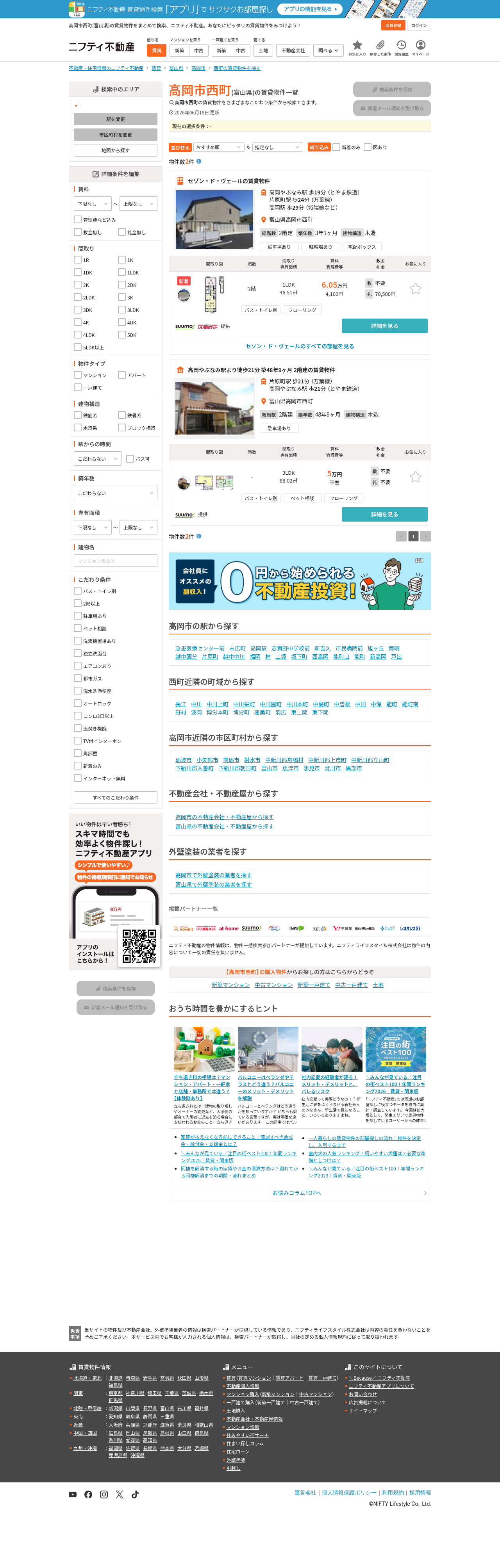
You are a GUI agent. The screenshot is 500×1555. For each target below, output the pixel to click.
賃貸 (231, 1377)
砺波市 (183, 760)
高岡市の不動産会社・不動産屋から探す (224, 817)
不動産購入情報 (243, 1385)
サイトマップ (363, 1410)
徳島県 (202, 1432)
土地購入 (236, 1410)
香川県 (116, 1439)
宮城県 (167, 1377)
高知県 (150, 1439)
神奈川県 (135, 1392)
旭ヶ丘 (376, 648)
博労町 (241, 712)
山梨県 (133, 1408)
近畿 (78, 1424)
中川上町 (218, 704)
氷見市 (312, 768)
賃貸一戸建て (322, 1377)
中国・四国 (85, 1432)
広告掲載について (367, 1402)
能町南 (410, 704)
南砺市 (231, 760)
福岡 (255, 656)
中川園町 (271, 704)
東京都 (116, 1392)
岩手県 (150, 1377)
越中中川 (234, 656)
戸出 (396, 656)
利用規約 (393, 1492)
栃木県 (206, 1392)
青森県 (133, 1377)
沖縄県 (137, 1455)
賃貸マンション (254, 1377)
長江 (180, 704)
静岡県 (150, 1416)
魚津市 (290, 768)
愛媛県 (133, 1439)
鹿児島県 (118, 1455)
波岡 (196, 712)
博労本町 (218, 712)
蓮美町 (262, 712)
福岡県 (116, 1448)
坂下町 (299, 656)
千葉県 (172, 1392)
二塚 (280, 656)
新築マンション (231, 985)
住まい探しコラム (245, 1443)
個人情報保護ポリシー (349, 1492)
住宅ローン (238, 1451)
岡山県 (133, 1432)
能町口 (341, 656)
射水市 (252, 760)
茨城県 (189, 1392)
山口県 (184, 1432)
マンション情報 (243, 1426)
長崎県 (150, 1448)
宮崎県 (202, 1448)
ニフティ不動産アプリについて (381, 1385)
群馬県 (116, 1399)
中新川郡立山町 (370, 760)
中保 (376, 704)
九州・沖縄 (85, 1448)
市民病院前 (349, 648)
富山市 (269, 768)
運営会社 (305, 1492)
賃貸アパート (290, 1377)
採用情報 (420, 1492)
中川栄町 (244, 704)
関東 (78, 1392)
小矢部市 (207, 760)
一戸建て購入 (241, 1402)
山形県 (202, 1377)
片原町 (210, 656)
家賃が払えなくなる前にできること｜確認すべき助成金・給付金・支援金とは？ (237, 1140)
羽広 (280, 712)
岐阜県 (133, 1416)
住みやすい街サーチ (248, 1435)
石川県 (184, 1408)
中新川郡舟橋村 (284, 760)
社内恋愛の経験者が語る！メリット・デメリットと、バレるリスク (330, 1084)
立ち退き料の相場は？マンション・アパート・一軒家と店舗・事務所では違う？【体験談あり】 (202, 1087)
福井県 (202, 1408)
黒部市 (354, 768)
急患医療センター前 (200, 648)
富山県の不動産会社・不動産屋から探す (224, 826)
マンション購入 (243, 1394)
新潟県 (116, 1408)
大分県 (184, 1448)
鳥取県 (150, 1432)
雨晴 (394, 648)
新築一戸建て (314, 985)
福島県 (116, 1384)
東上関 (299, 712)
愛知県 (116, 1416)
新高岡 (378, 656)
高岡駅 (258, 648)
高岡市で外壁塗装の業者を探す (213, 875)
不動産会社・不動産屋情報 (255, 1418)
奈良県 (184, 1424)
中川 (196, 704)
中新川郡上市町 (327, 760)
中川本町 (297, 704)
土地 (378, 985)
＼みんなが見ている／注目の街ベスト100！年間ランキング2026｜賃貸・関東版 (395, 1084)
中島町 (321, 704)
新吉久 (322, 648)
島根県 (167, 1432)
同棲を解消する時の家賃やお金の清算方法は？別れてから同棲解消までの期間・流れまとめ (239, 1172)
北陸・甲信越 (87, 1408)
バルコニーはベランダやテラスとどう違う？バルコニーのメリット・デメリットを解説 (266, 1087)
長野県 (150, 1408)
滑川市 (333, 768)
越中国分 (186, 656)
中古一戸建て (351, 985)
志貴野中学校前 (290, 648)
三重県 (167, 1416)
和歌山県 (204, 1424)
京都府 (150, 1424)
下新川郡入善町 (194, 768)
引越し (234, 1467)
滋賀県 (167, 1424)
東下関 (320, 712)
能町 (359, 656)
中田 (360, 704)
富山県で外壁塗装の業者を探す (213, 884)
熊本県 (167, 1448)
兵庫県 (133, 1424)
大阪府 (116, 1424)
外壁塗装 (236, 1459)
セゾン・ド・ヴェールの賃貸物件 (229, 181)
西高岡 (320, 656)
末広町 (237, 648)
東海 (78, 1416)
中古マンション (274, 985)
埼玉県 (155, 1392)
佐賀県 (133, 1448)
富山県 (167, 1408)
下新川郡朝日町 (237, 768)
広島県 (116, 1432)
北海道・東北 (87, 1377)
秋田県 (184, 1377)
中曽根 (342, 704)
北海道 (116, 1377)
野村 (180, 712)
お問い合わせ (363, 1394)
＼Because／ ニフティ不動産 (379, 1377)
